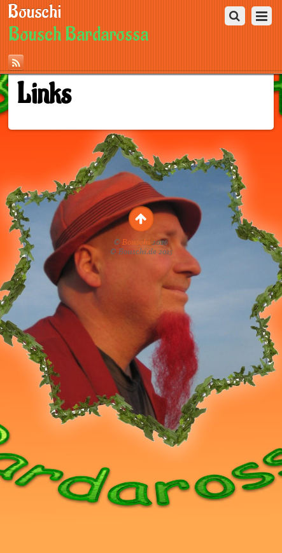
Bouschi (136, 242)
